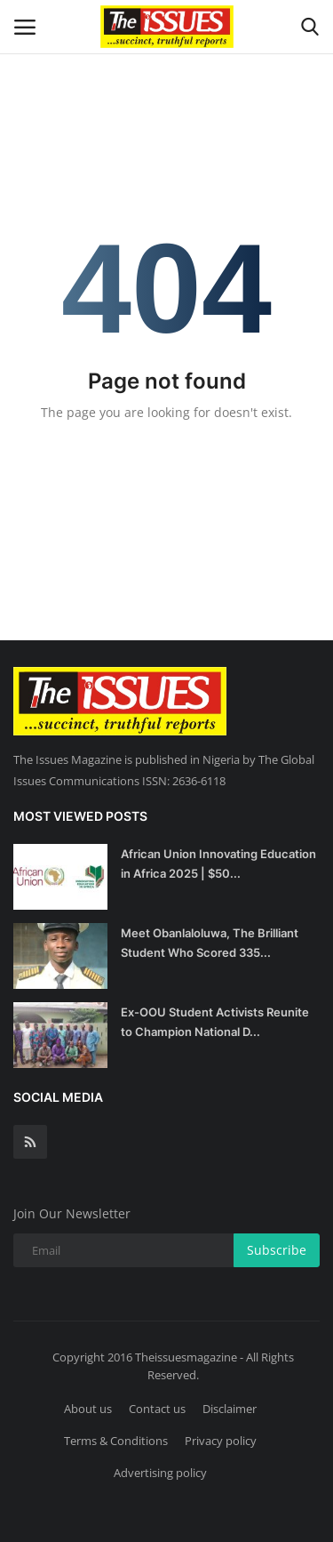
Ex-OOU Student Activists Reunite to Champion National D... (215, 1022)
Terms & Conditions (116, 1441)
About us (88, 1409)
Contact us (157, 1409)
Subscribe (276, 1249)
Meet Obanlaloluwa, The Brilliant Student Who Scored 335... (209, 943)
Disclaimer (229, 1409)
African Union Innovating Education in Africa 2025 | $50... (218, 863)
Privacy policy (221, 1441)
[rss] (30, 1142)
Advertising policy (160, 1473)
